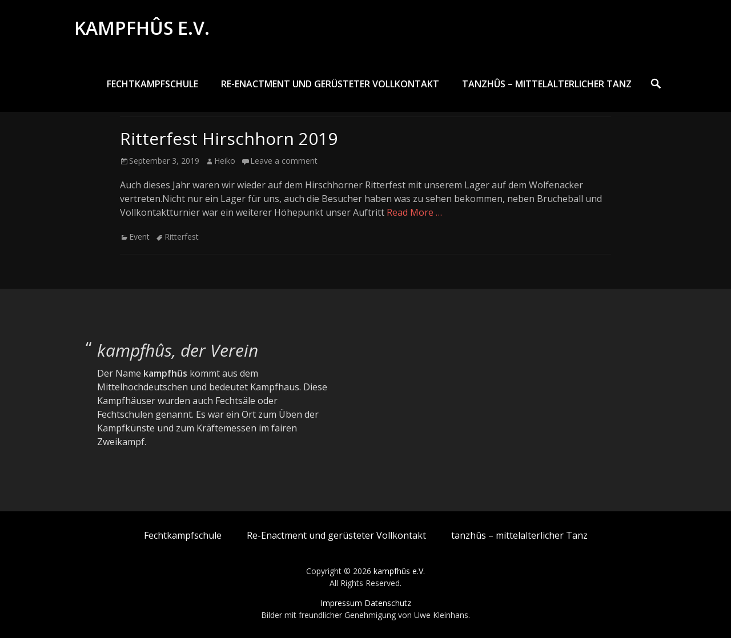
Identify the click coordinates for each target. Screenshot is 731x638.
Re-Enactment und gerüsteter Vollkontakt (330, 84)
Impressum (341, 602)
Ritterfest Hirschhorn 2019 (229, 138)
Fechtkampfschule (152, 84)
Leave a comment (284, 160)
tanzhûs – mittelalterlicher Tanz (547, 84)
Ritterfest (181, 236)
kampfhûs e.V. (142, 27)
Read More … (414, 212)
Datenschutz (387, 602)
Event (139, 236)
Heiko (224, 160)
